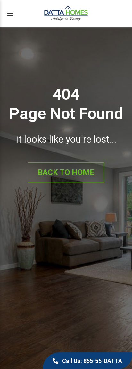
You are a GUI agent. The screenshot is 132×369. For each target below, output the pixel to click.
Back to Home (66, 172)
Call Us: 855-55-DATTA (87, 360)
